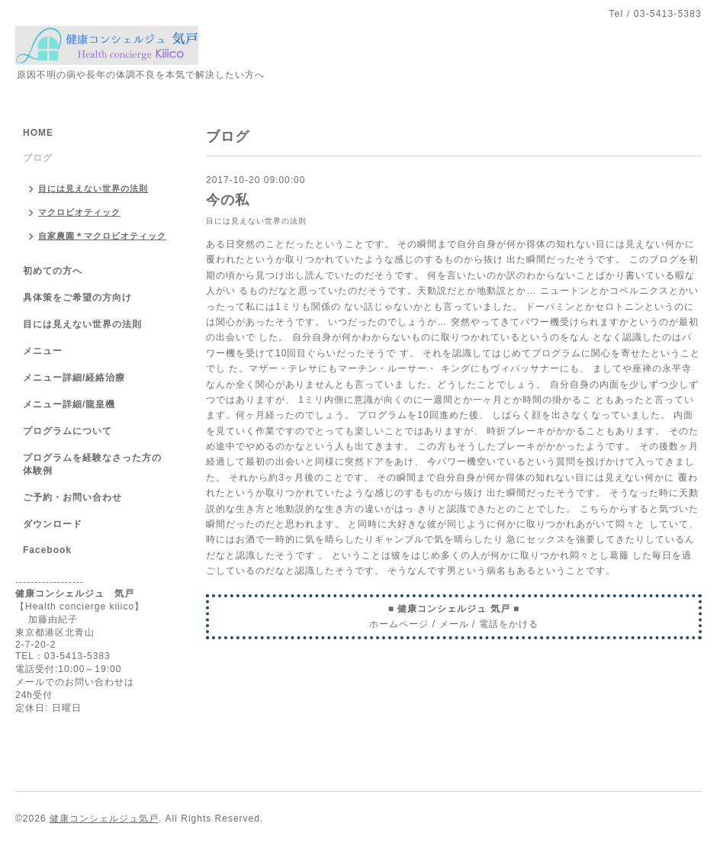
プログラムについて (67, 431)
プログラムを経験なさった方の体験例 (92, 464)
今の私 (227, 199)
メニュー (43, 351)
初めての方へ (52, 270)
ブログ (38, 158)
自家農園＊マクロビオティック (102, 235)
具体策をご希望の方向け (77, 297)
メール (454, 624)
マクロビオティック (79, 212)
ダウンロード (52, 524)
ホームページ (399, 624)
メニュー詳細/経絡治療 (74, 377)
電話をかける (509, 624)
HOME (38, 132)
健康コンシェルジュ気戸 (104, 818)
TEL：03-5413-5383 (63, 656)
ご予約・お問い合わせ (72, 497)
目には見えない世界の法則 (256, 221)
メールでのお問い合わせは (74, 682)
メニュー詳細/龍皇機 (69, 404)
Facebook (47, 550)
